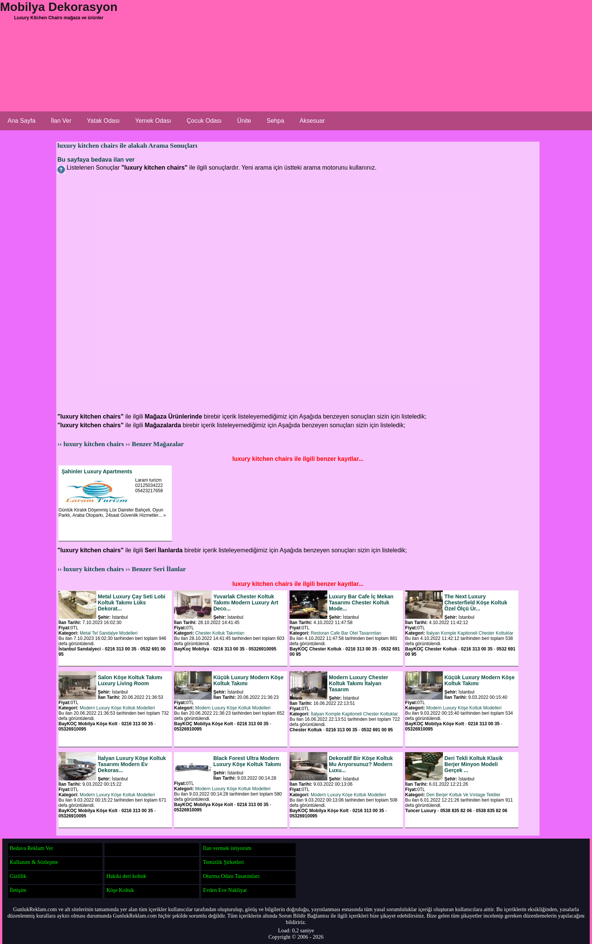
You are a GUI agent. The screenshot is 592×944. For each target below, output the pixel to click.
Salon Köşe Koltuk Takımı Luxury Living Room (130, 680)
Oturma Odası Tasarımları (231, 876)
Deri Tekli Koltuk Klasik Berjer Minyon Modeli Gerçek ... (473, 764)
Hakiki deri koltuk (126, 876)
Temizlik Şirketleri (223, 862)
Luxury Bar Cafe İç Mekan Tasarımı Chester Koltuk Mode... (361, 602)
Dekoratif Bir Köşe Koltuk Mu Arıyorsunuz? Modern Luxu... (361, 764)
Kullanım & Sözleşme (34, 862)
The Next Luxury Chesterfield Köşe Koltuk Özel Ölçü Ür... (475, 602)
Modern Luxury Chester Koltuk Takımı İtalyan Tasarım (358, 683)
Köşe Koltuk (120, 890)
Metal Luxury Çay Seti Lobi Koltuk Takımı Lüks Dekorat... (131, 602)
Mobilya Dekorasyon (58, 7)
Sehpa (275, 120)
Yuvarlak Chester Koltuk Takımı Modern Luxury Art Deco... (245, 602)
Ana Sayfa (21, 120)
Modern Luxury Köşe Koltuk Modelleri (117, 708)
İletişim (18, 890)
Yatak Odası (103, 120)
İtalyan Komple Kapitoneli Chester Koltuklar (469, 633)
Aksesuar (312, 120)
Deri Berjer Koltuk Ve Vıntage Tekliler (463, 794)
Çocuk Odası (204, 120)
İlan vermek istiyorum (227, 848)
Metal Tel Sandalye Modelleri (108, 633)
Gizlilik (18, 876)
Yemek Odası (153, 120)
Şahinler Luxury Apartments (97, 471)
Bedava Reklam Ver (31, 848)
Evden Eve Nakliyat (225, 890)
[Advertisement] (287, 58)
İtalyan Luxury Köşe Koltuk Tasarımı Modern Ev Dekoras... (132, 764)
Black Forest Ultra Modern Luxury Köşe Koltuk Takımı (247, 761)
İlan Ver (61, 120)
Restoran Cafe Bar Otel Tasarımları (346, 633)
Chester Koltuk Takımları (220, 633)
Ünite (244, 120)
